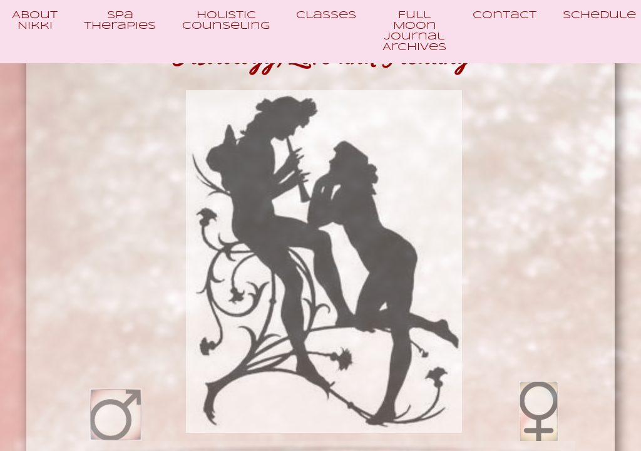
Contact (504, 15)
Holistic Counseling (226, 20)
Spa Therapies (120, 20)
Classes (326, 15)
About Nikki (35, 20)
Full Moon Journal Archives (414, 31)
